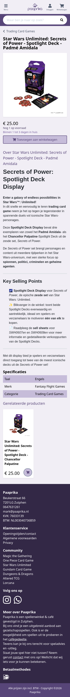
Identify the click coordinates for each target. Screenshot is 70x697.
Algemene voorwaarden (20, 538)
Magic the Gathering (17, 556)
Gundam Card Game (17, 569)
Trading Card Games (49, 394)
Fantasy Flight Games (50, 386)
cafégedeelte (17, 639)
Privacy (8, 543)
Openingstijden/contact (19, 534)
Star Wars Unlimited (17, 565)
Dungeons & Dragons (18, 574)
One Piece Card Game (18, 560)
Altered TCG (11, 578)
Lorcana (8, 583)
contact (18, 657)
